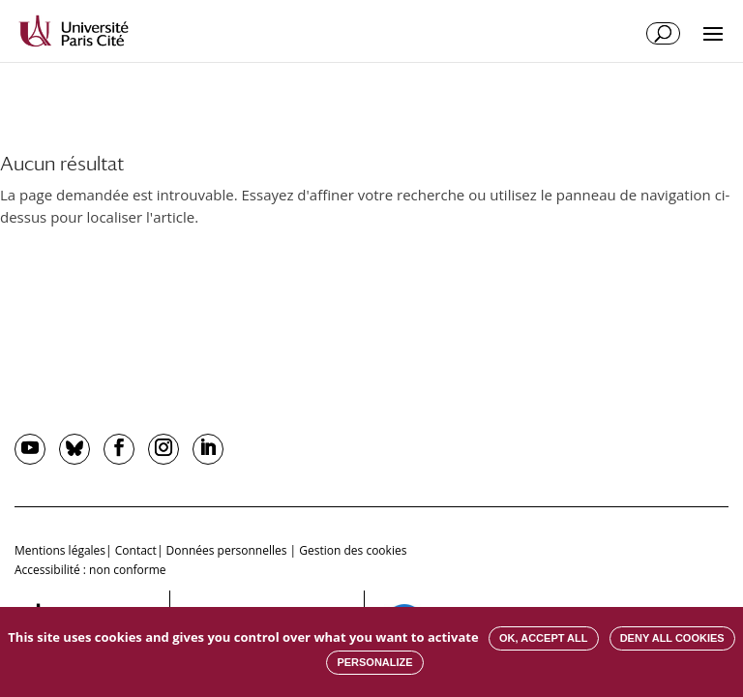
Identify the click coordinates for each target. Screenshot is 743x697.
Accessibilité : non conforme (90, 569)
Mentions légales (60, 550)
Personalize (374, 662)
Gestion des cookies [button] (352, 550)
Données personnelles (226, 550)
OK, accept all (543, 638)
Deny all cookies (672, 638)
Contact (136, 550)
